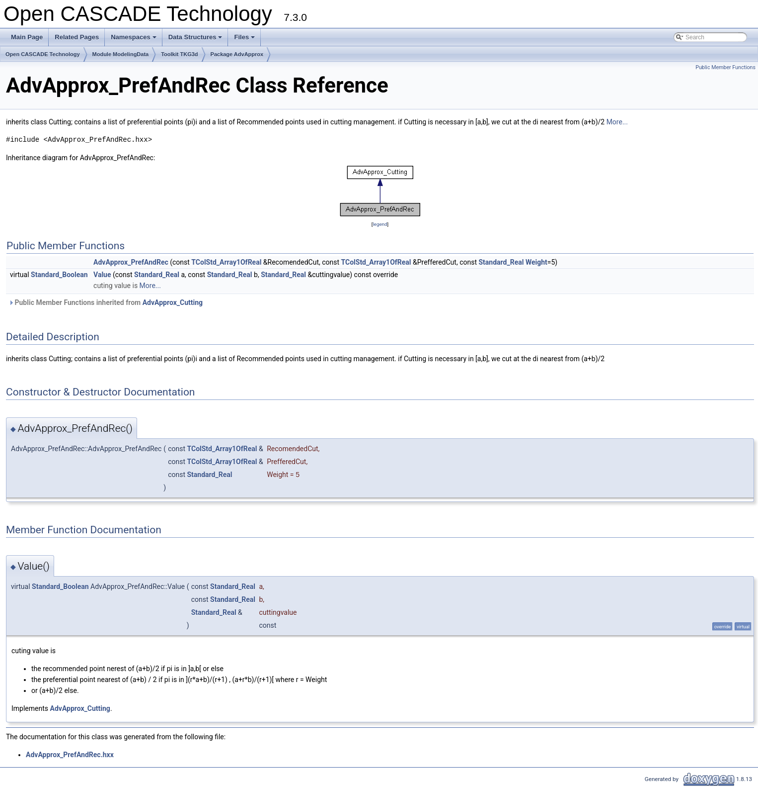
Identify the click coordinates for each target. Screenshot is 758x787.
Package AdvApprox (237, 54)
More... (617, 122)
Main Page (27, 37)
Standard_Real (501, 262)
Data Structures (196, 39)
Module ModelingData (120, 54)
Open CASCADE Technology (42, 54)
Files (245, 39)
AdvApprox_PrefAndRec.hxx (70, 755)
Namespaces (134, 39)
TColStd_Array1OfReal (226, 262)
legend (380, 224)
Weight (536, 262)
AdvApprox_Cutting (173, 302)
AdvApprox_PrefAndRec (130, 262)
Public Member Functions (725, 67)
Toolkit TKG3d (179, 54)
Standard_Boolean (59, 275)
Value (102, 275)
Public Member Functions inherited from (105, 302)
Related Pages (77, 37)
